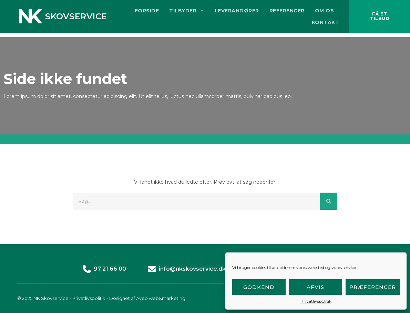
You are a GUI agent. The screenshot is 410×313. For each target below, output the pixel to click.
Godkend (259, 287)
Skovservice (76, 18)
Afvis (315, 287)
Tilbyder (180, 13)
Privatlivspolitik (315, 301)
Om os (317, 13)
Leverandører (230, 13)
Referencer (280, 13)
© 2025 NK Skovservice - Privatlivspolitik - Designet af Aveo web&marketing (101, 298)
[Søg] (328, 201)
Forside (140, 13)
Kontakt (318, 24)
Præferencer (372, 287)
